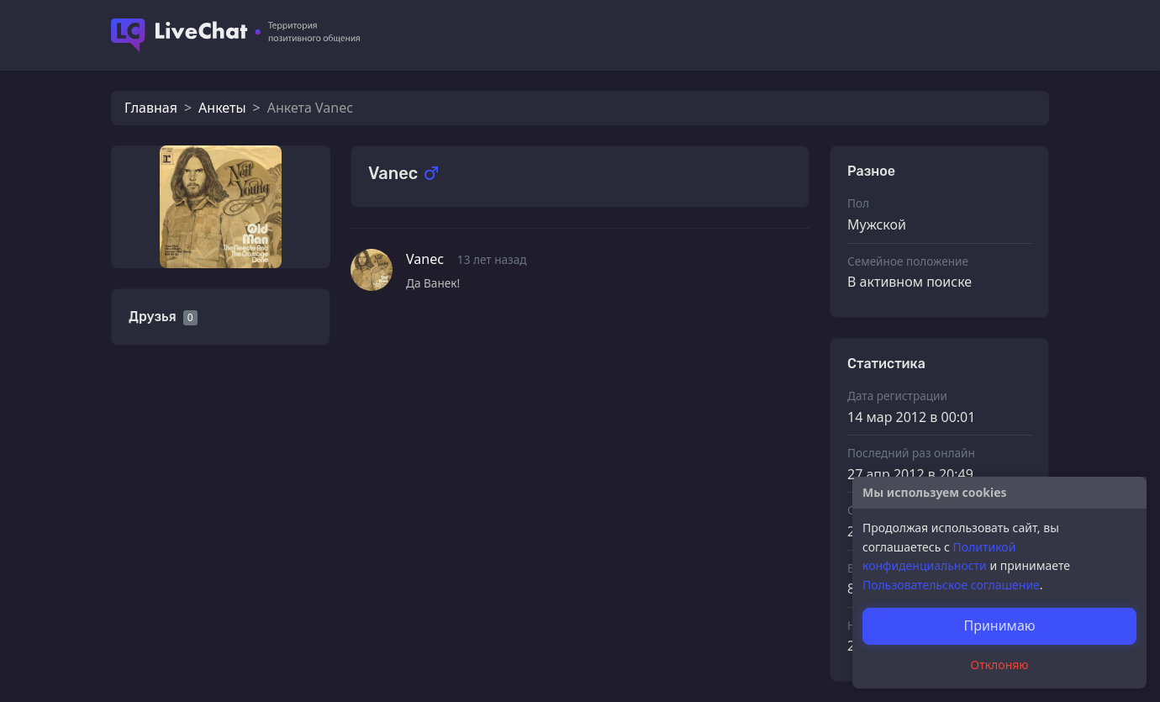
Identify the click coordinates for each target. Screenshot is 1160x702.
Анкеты (221, 107)
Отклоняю (1000, 665)
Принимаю (999, 625)
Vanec (425, 259)
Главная (150, 107)
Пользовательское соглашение (951, 585)
